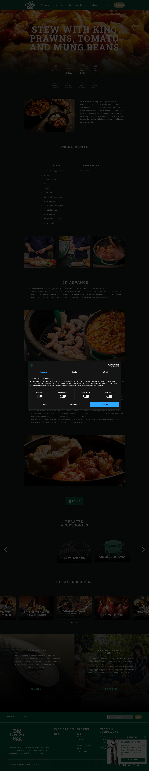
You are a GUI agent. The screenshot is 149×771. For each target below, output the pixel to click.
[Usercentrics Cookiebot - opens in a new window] (110, 365)
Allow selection (74, 404)
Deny (45, 404)
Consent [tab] (43, 372)
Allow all (104, 404)
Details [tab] (74, 372)
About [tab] (105, 372)
